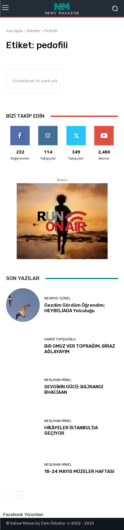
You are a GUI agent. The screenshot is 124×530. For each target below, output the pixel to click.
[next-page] (19, 495)
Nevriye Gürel (57, 298)
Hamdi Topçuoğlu (60, 339)
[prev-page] (10, 495)
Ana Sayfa (14, 30)
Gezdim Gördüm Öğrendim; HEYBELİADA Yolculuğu (74, 307)
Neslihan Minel (58, 380)
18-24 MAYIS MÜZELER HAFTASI (79, 471)
